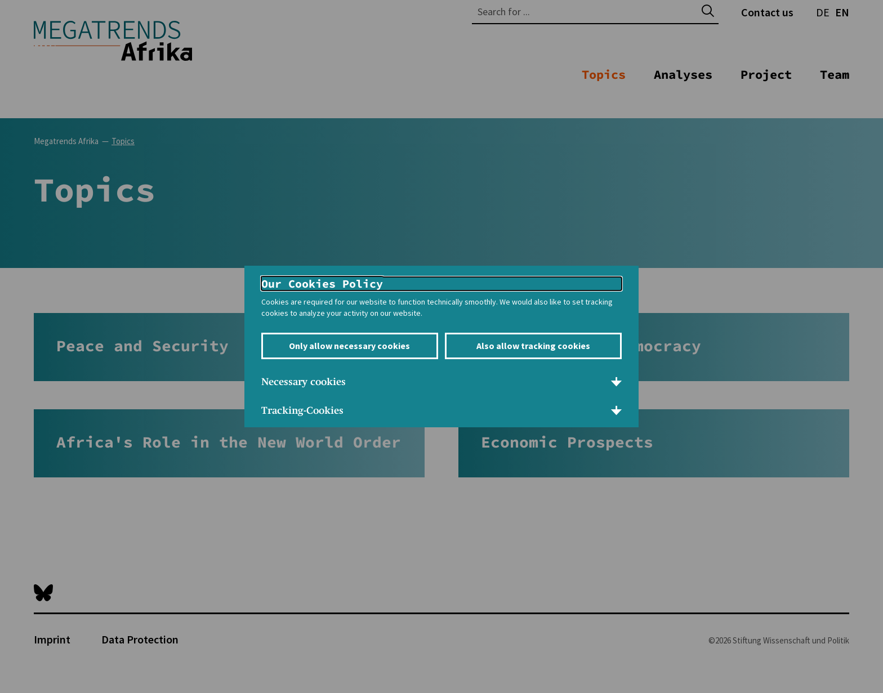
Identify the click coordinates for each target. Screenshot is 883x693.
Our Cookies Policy (322, 283)
